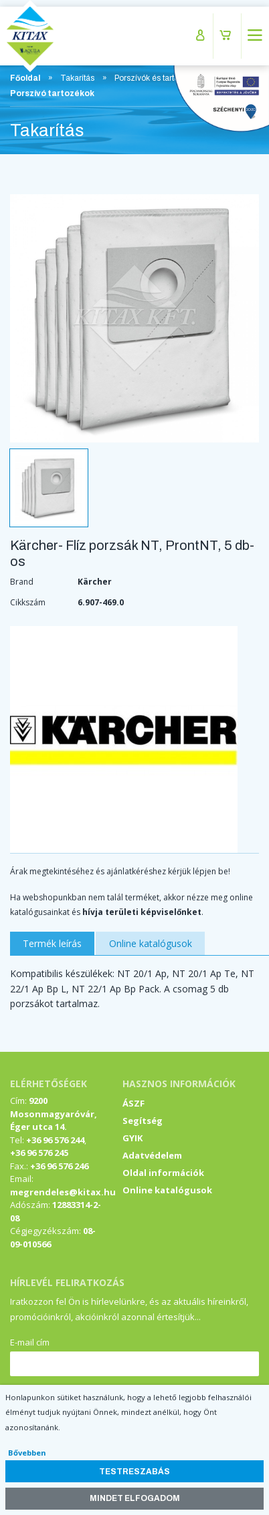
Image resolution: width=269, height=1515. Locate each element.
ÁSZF (133, 1103)
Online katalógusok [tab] (150, 943)
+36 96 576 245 (39, 1153)
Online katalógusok (167, 1190)
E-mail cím (30, 1342)
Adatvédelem (152, 1155)
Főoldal (25, 78)
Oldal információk (163, 1173)
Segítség (142, 1121)
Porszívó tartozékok (52, 93)
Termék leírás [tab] (52, 943)
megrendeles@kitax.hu (63, 1192)
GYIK (132, 1138)
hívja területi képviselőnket (141, 912)
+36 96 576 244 (55, 1140)
